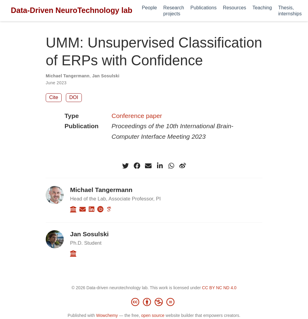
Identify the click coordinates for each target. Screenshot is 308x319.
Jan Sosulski (105, 75)
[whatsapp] (171, 165)
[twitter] (125, 165)
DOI (73, 97)
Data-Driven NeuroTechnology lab (71, 10)
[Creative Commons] (154, 302)
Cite (53, 97)
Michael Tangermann (68, 75)
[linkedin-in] (159, 165)
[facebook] (136, 165)
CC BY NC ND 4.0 (219, 287)
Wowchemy (107, 315)
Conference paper (137, 115)
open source (152, 315)
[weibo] (182, 165)
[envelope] (148, 165)
